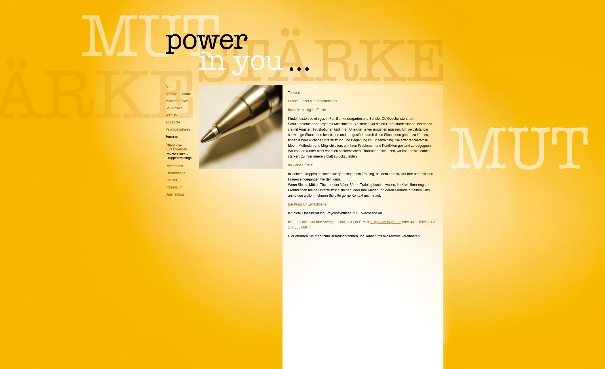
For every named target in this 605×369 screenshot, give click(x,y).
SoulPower (174, 108)
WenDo (171, 115)
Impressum (174, 187)
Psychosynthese (178, 129)
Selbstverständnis (179, 94)
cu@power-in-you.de (385, 222)
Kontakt (171, 180)
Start (169, 87)
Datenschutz (175, 194)
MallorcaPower (177, 101)
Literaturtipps (175, 173)
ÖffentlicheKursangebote (176, 147)
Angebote (173, 122)
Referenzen (174, 166)
